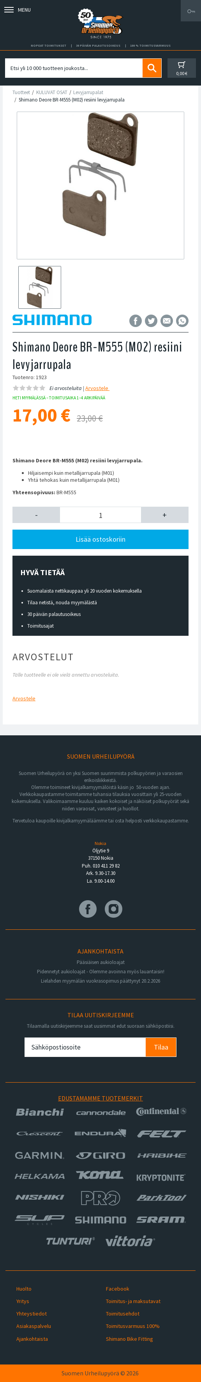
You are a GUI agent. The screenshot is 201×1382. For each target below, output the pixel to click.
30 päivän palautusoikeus (54, 614)
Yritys (22, 1301)
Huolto (24, 1288)
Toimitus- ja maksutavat (133, 1301)
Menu (17, 9)
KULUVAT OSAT (51, 92)
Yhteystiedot (31, 1313)
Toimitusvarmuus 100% (133, 1326)
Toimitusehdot (122, 1313)
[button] (36, 515)
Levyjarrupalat (88, 92)
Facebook (117, 1288)
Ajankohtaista (32, 1338)
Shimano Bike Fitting (129, 1338)
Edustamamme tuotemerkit (100, 1098)
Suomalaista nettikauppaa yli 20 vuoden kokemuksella (84, 591)
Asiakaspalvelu (33, 1326)
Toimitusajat (40, 626)
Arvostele (97, 388)
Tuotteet (21, 92)
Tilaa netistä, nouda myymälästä (62, 602)
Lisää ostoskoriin (100, 539)
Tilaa (161, 1047)
